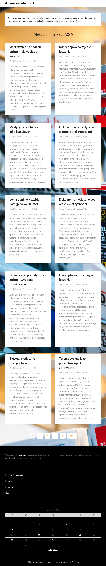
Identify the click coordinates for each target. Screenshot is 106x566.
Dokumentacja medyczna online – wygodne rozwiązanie (26, 279)
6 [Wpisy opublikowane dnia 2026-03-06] (66, 524)
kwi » (55, 549)
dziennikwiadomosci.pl (21, 3)
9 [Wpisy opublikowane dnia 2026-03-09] (12, 529)
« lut (50, 549)
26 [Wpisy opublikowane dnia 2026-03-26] (53, 540)
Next (72, 435)
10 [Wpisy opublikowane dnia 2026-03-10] (26, 529)
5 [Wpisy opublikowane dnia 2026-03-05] (53, 524)
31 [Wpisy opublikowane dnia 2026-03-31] (26, 545)
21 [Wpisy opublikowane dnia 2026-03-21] (80, 535)
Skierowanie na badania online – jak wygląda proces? (25, 51)
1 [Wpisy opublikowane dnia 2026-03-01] (93, 519)
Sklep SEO (22, 455)
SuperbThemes (72, 562)
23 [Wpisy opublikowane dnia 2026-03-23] (12, 540)
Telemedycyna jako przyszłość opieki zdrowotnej (72, 363)
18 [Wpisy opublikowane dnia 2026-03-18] (39, 535)
